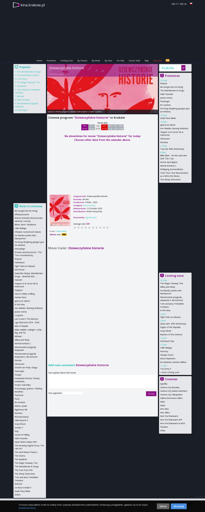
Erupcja (163, 83)
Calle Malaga (166, 347)
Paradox (164, 427)
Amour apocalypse (168, 162)
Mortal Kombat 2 (168, 165)
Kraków (168, 67)
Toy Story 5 (165, 368)
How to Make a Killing (25, 293)
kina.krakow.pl (33, 4)
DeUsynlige (20, 248)
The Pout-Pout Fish (24, 470)
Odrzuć (163, 506)
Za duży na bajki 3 (23, 487)
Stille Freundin (166, 94)
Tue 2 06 (115, 127)
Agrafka (163, 383)
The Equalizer (21, 459)
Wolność (18, 484)
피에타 (17, 494)
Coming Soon (66, 60)
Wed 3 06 (121, 127)
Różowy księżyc (22, 416)
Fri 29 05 (91, 127)
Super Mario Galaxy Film (26, 442)
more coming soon (170, 372)
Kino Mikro (165, 412)
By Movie (96, 60)
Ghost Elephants (167, 358)
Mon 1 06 (110, 127)
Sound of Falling (22, 434)
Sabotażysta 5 (21, 420)
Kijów (162, 405)
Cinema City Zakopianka (171, 394)
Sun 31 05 (104, 127)
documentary (89, 205)
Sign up (183, 3)
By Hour (108, 60)
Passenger (165, 101)
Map (147, 60)
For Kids (120, 60)
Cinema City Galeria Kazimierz (173, 391)
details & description (79, 111)
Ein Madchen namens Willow (173, 362)
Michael (20, 96)
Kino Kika (164, 409)
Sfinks (162, 430)
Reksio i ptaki (21, 406)
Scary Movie (165, 330)
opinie (99, 111)
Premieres (51, 60)
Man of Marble (21, 326)
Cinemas (171, 379)
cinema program (62, 111)
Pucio (17, 398)
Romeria (164, 142)
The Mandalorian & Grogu (172, 90)
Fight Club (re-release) (170, 317)
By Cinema (82, 60)
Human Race (20, 297)
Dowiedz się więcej (27, 507)
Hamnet (18, 280)
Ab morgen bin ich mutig (171, 87)
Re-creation (165, 105)
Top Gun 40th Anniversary (172, 149)
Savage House (166, 355)
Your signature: (55, 393)
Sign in (175, 3)
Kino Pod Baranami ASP (171, 419)
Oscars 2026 (134, 60)
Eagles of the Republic (170, 327)
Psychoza (19, 395)
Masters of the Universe (171, 334)
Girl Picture (20, 269)
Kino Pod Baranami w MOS (172, 423)
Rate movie (61, 231)
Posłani (18, 374)
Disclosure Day (167, 341)
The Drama (20, 455)
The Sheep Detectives (170, 179)
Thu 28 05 (84, 127)
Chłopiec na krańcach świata (28, 232)
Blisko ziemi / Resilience (25, 224)
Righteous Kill (21, 409)
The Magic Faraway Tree (171, 283)
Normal (18, 360)
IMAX (162, 401)
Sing (16, 431)
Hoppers (19, 290)
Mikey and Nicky (167, 287)
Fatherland (20, 262)
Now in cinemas (30, 206)
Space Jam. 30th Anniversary (173, 323)
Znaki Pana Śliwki (168, 118)
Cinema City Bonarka (169, 387)
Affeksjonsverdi (22, 214)
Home (39, 60)
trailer (92, 111)
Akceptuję (179, 506)
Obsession (165, 138)
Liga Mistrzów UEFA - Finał (27, 322)
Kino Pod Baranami (169, 416)
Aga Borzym (63, 74)
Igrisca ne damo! (167, 125)
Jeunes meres (166, 97)
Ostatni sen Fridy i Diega (26, 367)
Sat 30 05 (97, 127)
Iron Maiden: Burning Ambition (174, 128)
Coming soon (174, 276)
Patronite (157, 60)
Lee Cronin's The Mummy (26, 319)
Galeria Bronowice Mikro (171, 398)
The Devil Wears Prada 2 (28, 75)
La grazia (19, 315)
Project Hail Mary (23, 385)
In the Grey (165, 310)
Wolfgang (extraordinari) (171, 169)
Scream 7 (19, 427)
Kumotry (164, 351)
